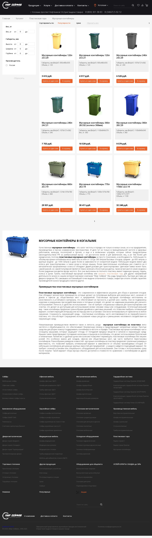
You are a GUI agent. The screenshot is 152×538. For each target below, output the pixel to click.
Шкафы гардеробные (84, 385)
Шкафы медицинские (47, 441)
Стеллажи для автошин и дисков (88, 422)
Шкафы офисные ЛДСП (47, 381)
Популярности (64, 23)
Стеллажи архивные (83, 413)
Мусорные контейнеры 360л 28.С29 (131, 124)
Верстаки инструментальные (124, 413)
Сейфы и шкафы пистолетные (50, 413)
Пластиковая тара (37, 18)
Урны (41, 481)
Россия (10, 65)
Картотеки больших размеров (87, 398)
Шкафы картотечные (83, 394)
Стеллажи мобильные (84, 430)
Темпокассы (6, 422)
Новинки (6, 492)
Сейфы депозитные (9, 413)
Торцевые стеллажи (9, 481)
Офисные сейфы (8, 385)
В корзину (66, 81)
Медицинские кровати (47, 445)
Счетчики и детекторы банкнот (13, 426)
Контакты (83, 5)
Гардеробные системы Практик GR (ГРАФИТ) (129, 392)
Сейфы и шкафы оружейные (49, 417)
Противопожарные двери (11, 454)
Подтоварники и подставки (86, 486)
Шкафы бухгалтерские (84, 390)
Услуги (48, 5)
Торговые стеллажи (11, 464)
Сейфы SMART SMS (9, 417)
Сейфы (5, 377)
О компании (29, 516)
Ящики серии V (119, 441)
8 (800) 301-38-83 (93, 12)
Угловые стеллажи (9, 473)
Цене (78, 23)
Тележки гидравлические (85, 441)
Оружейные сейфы (47, 409)
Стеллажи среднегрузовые (86, 417)
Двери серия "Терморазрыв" (13, 449)
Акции (81, 492)
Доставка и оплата (65, 5)
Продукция (34, 5)
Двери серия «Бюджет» (10, 441)
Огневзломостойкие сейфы (12, 394)
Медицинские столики (47, 449)
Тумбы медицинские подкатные (51, 454)
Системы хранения (83, 454)
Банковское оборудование (14, 409)
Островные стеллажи (10, 477)
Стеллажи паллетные (84, 426)
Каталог (19, 18)
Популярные (44, 492)
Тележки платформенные (85, 449)
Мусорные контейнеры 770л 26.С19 (94, 185)
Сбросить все (92, 23)
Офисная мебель (46, 377)
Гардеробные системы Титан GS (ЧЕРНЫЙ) (128, 403)
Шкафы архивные (82, 381)
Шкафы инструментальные (123, 417)
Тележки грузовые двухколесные (88, 445)
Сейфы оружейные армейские (50, 430)
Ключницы (43, 473)
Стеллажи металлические (87, 409)
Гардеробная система (122, 377)
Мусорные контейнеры (122, 449)
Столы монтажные (120, 426)
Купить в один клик (50, 81)
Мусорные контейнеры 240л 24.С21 (57, 124)
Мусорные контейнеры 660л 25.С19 (57, 185)
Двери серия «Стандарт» (11, 445)
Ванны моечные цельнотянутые (88, 473)
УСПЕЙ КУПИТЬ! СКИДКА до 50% (127, 464)
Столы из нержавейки (84, 477)
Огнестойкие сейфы (9, 390)
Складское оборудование (87, 436)
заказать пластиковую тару (110, 273)
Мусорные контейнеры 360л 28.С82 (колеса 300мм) (94, 124)
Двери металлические (12, 436)
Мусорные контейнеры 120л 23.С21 (94, 56)
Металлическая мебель (86, 377)
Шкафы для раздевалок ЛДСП (50, 385)
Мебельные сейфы (9, 381)
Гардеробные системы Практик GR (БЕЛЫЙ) (129, 381)
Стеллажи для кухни (83, 481)
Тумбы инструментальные (123, 430)
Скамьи (42, 486)
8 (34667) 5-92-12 (113, 12)
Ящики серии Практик (121, 445)
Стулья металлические (47, 398)
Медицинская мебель (48, 436)
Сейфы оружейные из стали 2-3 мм (52, 422)
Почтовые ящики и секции (49, 477)
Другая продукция (47, 464)
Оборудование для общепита (89, 464)
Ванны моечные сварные (85, 469)
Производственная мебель (125, 409)
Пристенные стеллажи (10, 469)
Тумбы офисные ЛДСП (47, 390)
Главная (6, 18)
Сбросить (19, 78)
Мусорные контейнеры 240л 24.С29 (131, 56)
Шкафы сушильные (120, 422)
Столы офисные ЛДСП (47, 394)
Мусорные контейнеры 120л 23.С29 (57, 56)
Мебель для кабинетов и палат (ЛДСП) (53, 458)
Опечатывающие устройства (50, 469)
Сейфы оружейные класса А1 (50, 426)
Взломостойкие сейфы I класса (13, 398)
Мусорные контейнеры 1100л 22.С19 (128, 185)
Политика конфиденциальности (109, 527)
